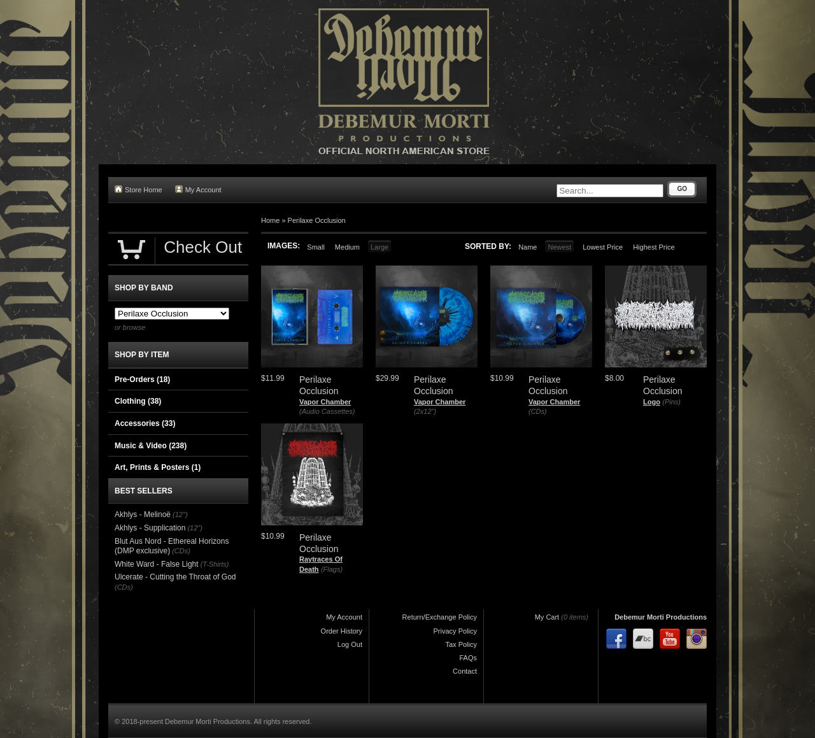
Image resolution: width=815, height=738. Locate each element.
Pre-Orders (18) (142, 379)
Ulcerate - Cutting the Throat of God (175, 576)
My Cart (547, 617)
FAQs (468, 658)
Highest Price (653, 247)
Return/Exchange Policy (439, 617)
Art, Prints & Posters (158, 467)
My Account (198, 189)
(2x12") (425, 411)
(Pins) (671, 402)
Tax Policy (461, 644)
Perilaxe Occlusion (317, 220)
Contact (465, 671)
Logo (651, 402)
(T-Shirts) (215, 564)
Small (316, 247)
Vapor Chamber (325, 402)
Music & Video (151, 445)
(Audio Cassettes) (327, 411)
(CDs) (537, 411)
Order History (341, 631)
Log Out (349, 644)
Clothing (138, 401)
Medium (347, 247)
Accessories (145, 423)
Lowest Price (603, 247)
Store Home (138, 189)
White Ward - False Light (157, 564)
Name (527, 247)
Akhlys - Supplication (150, 527)
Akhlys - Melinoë (143, 514)
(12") (180, 514)
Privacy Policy (455, 631)
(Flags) (332, 569)
